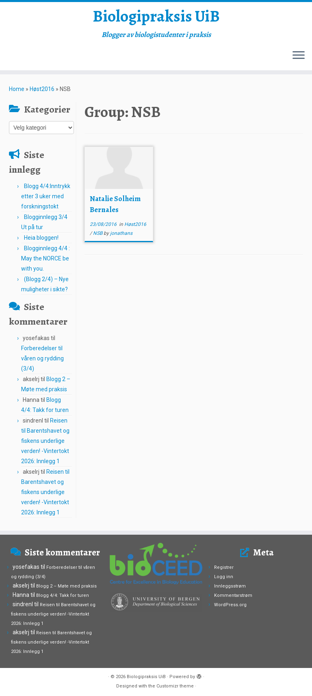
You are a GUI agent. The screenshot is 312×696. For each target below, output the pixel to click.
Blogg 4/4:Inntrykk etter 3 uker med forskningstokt (45, 196)
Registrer (224, 567)
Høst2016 (42, 89)
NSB (98, 233)
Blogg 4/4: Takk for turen (62, 595)
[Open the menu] (298, 56)
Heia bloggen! (41, 237)
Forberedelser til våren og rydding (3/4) (42, 358)
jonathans (121, 233)
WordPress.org (230, 604)
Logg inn (223, 576)
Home (16, 89)
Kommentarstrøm (233, 595)
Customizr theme (175, 686)
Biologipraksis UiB (156, 16)
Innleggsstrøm (230, 586)
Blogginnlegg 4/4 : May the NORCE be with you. (45, 258)
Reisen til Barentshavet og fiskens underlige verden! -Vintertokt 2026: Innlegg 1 (45, 440)
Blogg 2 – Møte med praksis (66, 586)
